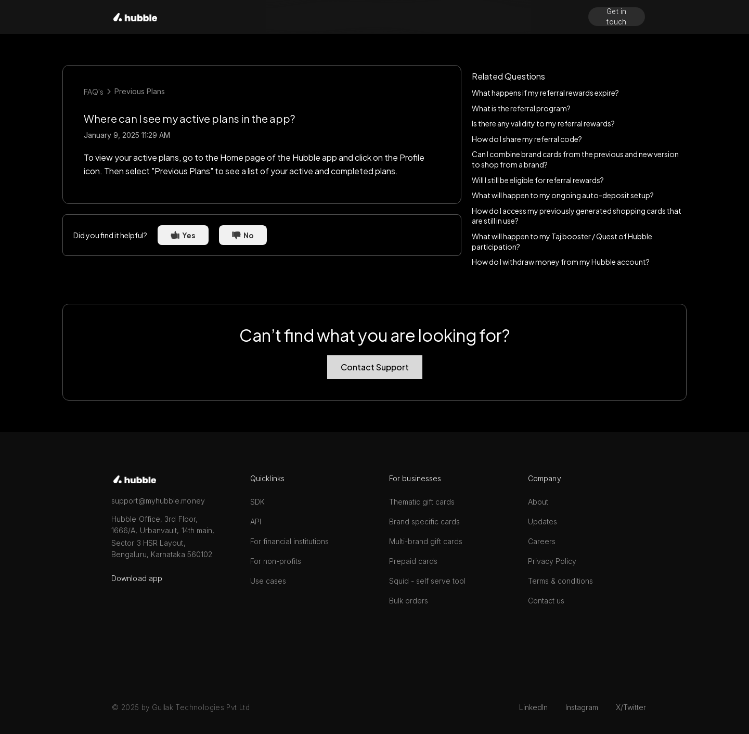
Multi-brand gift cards (425, 541)
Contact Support (375, 367)
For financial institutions (289, 541)
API (255, 521)
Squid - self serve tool (427, 580)
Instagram (581, 707)
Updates (542, 521)
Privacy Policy (552, 561)
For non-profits (275, 561)
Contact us (546, 600)
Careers (542, 541)
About (538, 501)
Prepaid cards (413, 561)
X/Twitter (631, 707)
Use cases (268, 580)
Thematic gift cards (422, 501)
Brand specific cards (424, 521)
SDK (257, 501)
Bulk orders (408, 600)
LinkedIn (533, 707)
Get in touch (616, 16)
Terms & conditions (560, 580)
